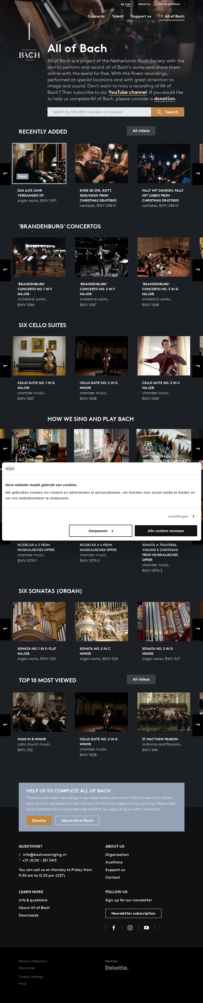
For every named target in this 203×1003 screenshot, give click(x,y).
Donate (39, 820)
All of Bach (171, 16)
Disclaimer (27, 968)
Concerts (96, 16)
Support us (141, 16)
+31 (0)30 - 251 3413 (38, 860)
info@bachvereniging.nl (42, 854)
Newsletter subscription (133, 913)
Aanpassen (101, 531)
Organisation (117, 854)
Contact (112, 877)
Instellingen (178, 516)
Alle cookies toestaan (166, 531)
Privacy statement (33, 961)
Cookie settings (31, 977)
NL (122, 4)
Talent (118, 16)
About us (144, 4)
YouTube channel (128, 92)
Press (23, 983)
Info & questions (169, 4)
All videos (141, 130)
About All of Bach (77, 820)
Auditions (114, 862)
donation (164, 98)
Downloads (28, 915)
